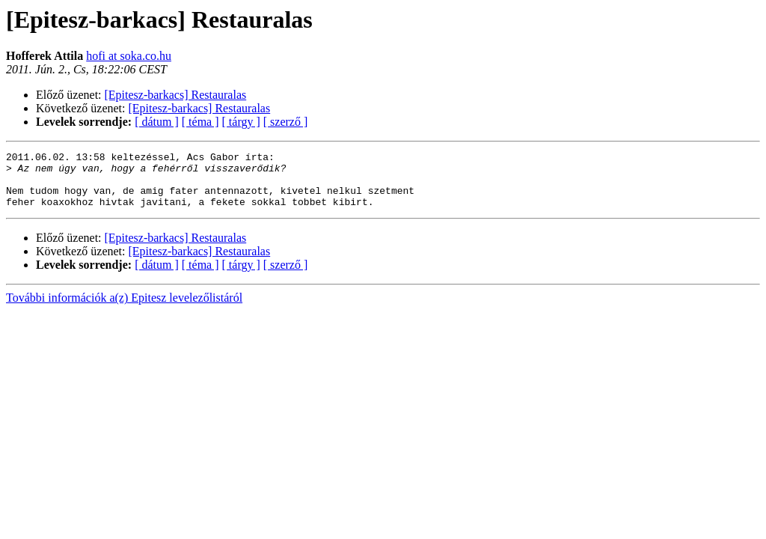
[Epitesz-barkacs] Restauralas (176, 94)
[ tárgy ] (241, 121)
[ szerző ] (285, 121)
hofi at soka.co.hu (128, 55)
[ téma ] (200, 121)
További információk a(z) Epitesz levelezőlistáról (124, 308)
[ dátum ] (157, 121)
